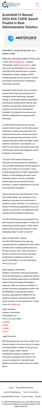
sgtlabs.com (15, 304)
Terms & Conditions (30, 392)
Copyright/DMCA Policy (10, 396)
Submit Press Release (12, 392)
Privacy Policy (27, 396)
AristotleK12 (26, 65)
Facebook (6, 322)
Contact (38, 396)
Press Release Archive (24, 388)
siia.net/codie (11, 263)
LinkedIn (5, 328)
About (11, 388)
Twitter (5, 325)
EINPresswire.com (16, 62)
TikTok (5, 331)
